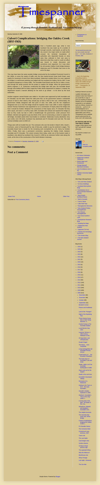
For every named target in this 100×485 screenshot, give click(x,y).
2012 (79, 282)
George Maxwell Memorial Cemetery (83, 166)
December (82, 295)
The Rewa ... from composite (84, 345)
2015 (79, 275)
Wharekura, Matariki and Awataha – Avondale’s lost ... (85, 408)
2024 (79, 251)
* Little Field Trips (82, 203)
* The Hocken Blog (82, 235)
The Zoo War (82, 464)
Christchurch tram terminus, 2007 (84, 432)
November (82, 297)
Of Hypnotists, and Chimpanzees (84, 338)
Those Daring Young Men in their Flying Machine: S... (85, 320)
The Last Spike (83, 438)
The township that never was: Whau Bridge (84, 416)
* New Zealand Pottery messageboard (83, 208)
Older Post (66, 196)
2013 (79, 280)
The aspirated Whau (85, 450)
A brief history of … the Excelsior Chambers (85, 355)
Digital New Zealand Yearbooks (83, 158)
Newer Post (11, 196)
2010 (79, 287)
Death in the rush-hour (85, 374)
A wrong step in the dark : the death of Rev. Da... (85, 402)
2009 (79, 290)
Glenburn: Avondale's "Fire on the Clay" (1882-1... (85, 396)
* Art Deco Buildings (83, 184)
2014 (79, 277)
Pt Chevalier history (84, 426)
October (81, 300)
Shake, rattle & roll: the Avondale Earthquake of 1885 (85, 366)
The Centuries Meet (84, 429)
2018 (79, 267)
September (82, 302)
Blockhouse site (83, 455)
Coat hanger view (84, 440)
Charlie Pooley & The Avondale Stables (85, 324)
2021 (79, 259)
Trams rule (82, 435)
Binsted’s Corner (83, 305)
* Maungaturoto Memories (84, 206)
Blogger (58, 476)
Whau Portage (83, 457)
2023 (79, 254)
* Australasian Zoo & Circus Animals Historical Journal (84, 191)
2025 (79, 249)
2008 (79, 293)
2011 (79, 285)
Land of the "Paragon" (85, 311)
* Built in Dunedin (82, 199)
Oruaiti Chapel (83, 342)
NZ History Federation (83, 155)
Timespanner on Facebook (82, 35)
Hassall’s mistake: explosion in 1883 (84, 391)
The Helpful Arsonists (85, 412)
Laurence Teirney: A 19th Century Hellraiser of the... (85, 334)
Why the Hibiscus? (84, 452)
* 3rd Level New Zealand (84, 181)
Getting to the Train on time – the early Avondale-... (85, 387)
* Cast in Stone (81, 201)
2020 (79, 262)
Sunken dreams (83, 443)
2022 (79, 257)
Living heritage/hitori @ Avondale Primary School (85, 350)
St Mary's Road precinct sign (83, 446)
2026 (79, 246)
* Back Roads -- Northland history (82, 196)
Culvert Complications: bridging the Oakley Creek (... (85, 422)
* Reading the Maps (83, 223)
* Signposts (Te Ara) (83, 229)
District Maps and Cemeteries (82, 162)
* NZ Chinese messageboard (81, 212)
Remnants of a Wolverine (83, 381)
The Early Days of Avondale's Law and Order (85, 360)
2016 (79, 272)
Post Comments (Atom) (22, 199)
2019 (79, 264)
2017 (79, 269)
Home (39, 196)
